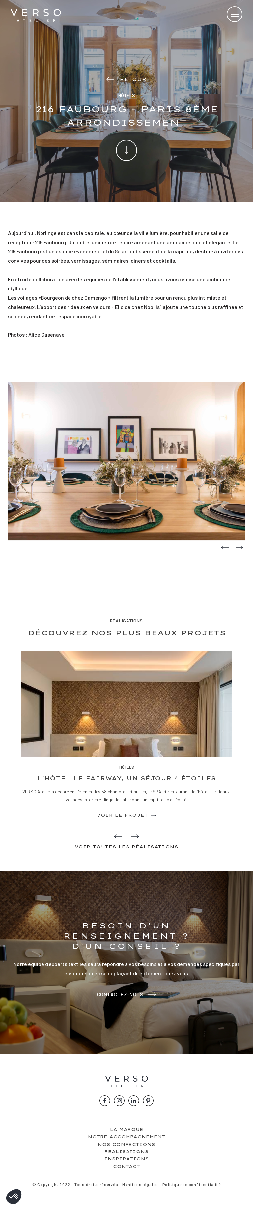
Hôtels (126, 767)
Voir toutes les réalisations (127, 846)
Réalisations (126, 1151)
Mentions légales (140, 1184)
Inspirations (126, 1158)
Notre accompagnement (126, 1136)
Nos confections (126, 1144)
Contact (126, 1166)
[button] (14, 1197)
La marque (126, 1129)
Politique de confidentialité (191, 1184)
